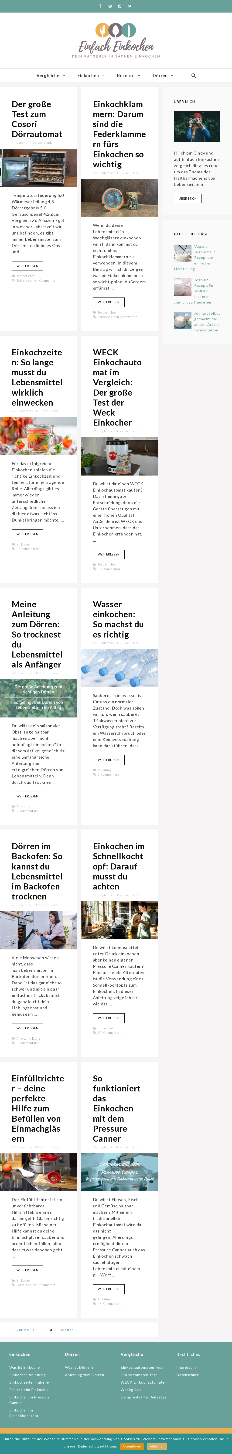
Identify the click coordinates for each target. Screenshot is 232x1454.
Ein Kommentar (109, 569)
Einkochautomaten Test (142, 1367)
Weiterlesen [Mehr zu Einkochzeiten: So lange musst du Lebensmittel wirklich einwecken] (27, 534)
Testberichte (26, 276)
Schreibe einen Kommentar (36, 280)
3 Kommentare (27, 1043)
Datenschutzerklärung (97, 1446)
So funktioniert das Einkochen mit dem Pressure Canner (117, 1108)
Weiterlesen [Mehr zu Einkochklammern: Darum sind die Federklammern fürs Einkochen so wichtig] (109, 302)
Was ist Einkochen (25, 1367)
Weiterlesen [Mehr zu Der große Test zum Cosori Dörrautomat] (27, 266)
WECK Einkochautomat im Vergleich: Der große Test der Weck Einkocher (117, 387)
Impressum (186, 1367)
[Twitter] (130, 6)
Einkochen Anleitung (27, 1374)
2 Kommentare (27, 811)
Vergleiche (54, 76)
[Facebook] (100, 6)
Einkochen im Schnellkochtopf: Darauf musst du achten (119, 866)
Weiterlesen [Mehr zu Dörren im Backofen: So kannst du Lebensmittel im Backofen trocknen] (27, 1028)
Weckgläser (131, 1389)
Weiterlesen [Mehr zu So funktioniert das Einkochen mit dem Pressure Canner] (109, 1289)
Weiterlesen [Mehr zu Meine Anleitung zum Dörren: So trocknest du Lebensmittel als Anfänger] (27, 796)
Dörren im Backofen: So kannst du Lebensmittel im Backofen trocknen (37, 871)
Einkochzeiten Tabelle (29, 1382)
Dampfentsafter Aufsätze (144, 1397)
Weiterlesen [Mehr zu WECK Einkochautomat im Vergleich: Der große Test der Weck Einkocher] (109, 554)
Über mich (188, 198)
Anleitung (23, 806)
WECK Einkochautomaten (144, 1382)
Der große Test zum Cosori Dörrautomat (37, 119)
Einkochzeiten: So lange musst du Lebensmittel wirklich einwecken (37, 377)
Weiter (69, 1330)
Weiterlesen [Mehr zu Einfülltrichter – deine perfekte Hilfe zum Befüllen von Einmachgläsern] (27, 1270)
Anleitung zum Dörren (84, 1374)
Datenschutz (187, 1374)
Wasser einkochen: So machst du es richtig (118, 619)
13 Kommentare (109, 1032)
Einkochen (94, 76)
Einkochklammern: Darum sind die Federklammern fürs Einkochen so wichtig (119, 134)
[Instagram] (110, 6)
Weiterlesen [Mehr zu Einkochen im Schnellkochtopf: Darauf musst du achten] (109, 1018)
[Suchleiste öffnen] (193, 76)
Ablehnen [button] (157, 1446)
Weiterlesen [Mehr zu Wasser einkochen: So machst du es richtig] (109, 760)
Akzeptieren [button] (132, 1446)
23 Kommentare (28, 549)
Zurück (20, 1330)
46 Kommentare (109, 1303)
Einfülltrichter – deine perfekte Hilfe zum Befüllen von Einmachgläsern (38, 1108)
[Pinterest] (120, 6)
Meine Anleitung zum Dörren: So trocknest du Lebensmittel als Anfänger (37, 634)
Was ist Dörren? (79, 1367)
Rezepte (132, 76)
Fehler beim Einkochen (29, 1389)
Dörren (166, 76)
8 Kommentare (108, 774)
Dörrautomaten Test (139, 1374)
